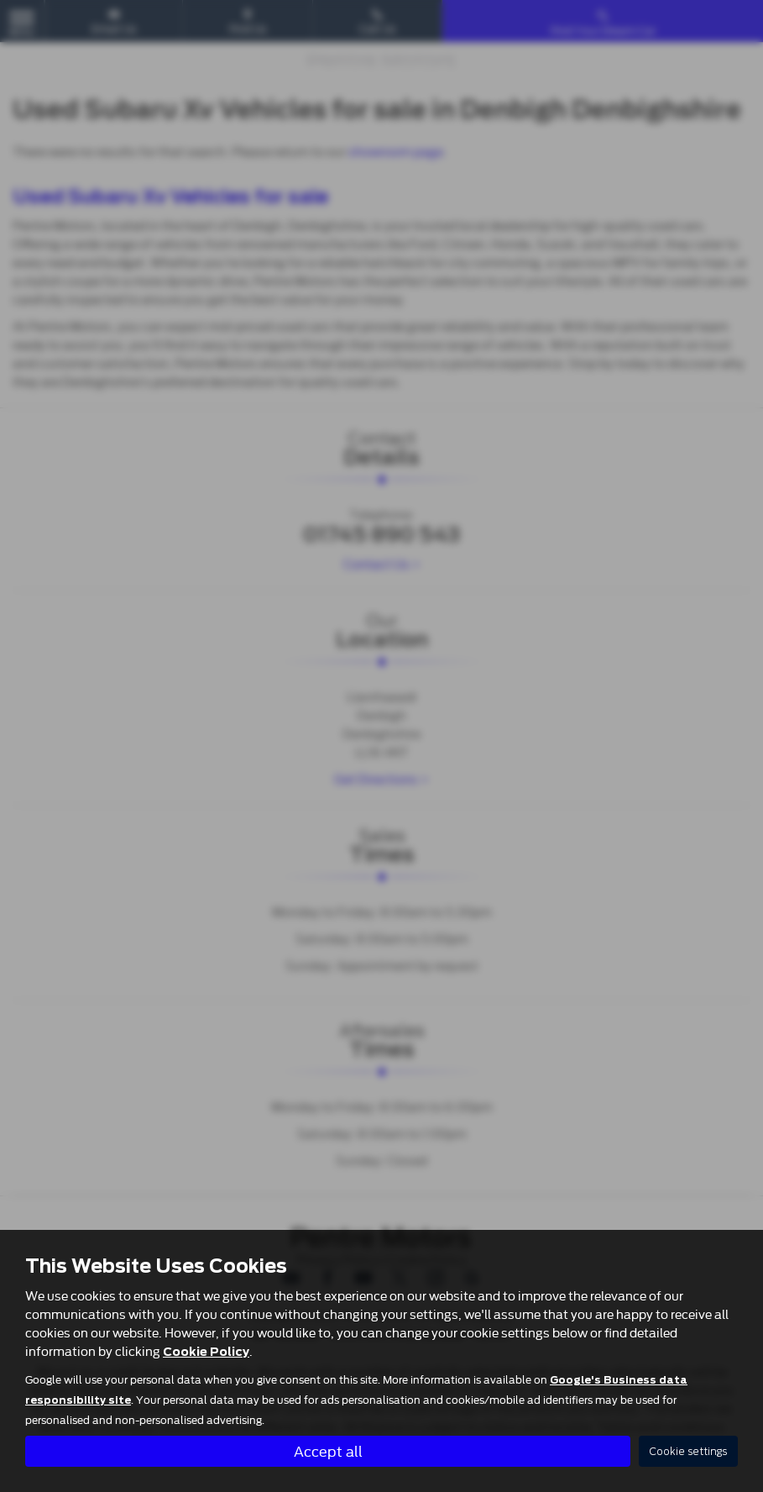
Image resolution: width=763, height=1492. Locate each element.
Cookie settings (688, 1451)
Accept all (328, 1450)
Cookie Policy (206, 1351)
